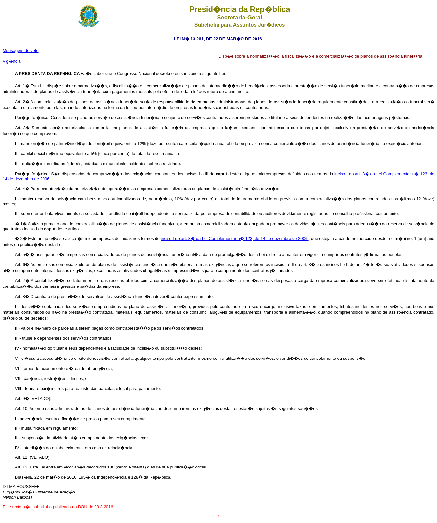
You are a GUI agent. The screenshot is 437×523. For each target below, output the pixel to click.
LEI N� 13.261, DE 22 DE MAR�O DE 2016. (218, 38)
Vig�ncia (11, 61)
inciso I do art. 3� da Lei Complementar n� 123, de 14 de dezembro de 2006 (234, 238)
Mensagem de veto (21, 50)
